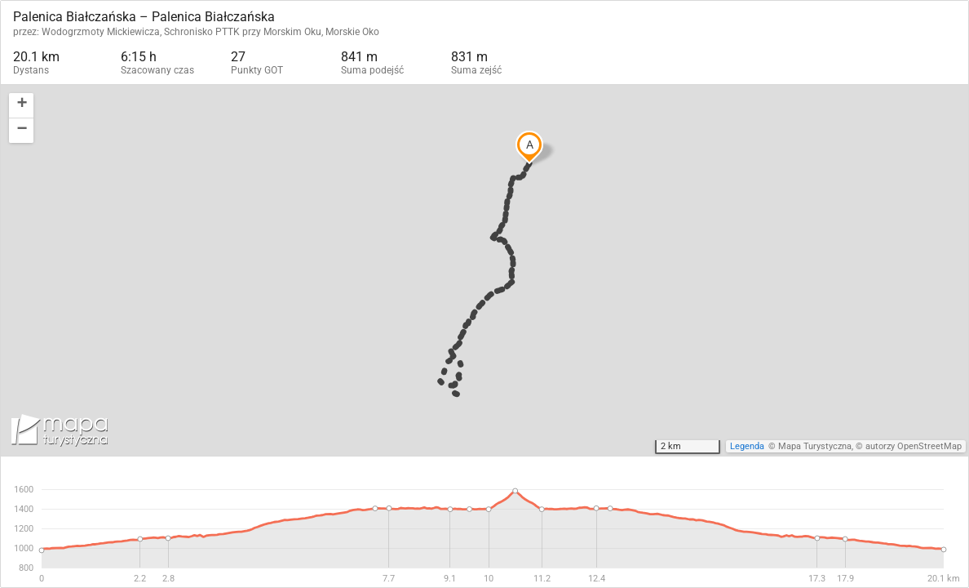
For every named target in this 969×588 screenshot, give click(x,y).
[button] (21, 105)
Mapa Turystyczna (815, 446)
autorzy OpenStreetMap (913, 446)
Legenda (747, 446)
